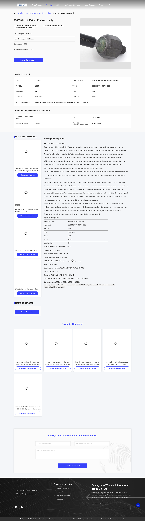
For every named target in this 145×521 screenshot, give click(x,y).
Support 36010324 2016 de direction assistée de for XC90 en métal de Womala (57, 363)
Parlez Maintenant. (28, 60)
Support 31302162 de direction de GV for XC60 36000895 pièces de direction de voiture (27, 408)
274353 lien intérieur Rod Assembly (26, 250)
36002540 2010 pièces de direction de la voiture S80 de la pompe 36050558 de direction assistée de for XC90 (27, 171)
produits (28, 13)
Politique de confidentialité (28, 519)
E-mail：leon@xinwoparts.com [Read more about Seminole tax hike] (25, 494)
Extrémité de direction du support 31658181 (71, 285)
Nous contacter (90, 5)
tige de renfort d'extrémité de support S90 (100, 285)
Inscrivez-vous (125, 508)
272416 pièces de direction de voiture (26, 289)
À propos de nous (72, 5)
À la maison (37, 5)
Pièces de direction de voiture (41, 13)
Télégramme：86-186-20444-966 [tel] (26, 490)
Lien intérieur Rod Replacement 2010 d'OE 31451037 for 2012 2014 (117, 363)
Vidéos (59, 5)
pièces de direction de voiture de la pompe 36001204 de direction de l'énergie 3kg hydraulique (87, 363)
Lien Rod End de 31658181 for (54, 287)
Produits (49, 5)
